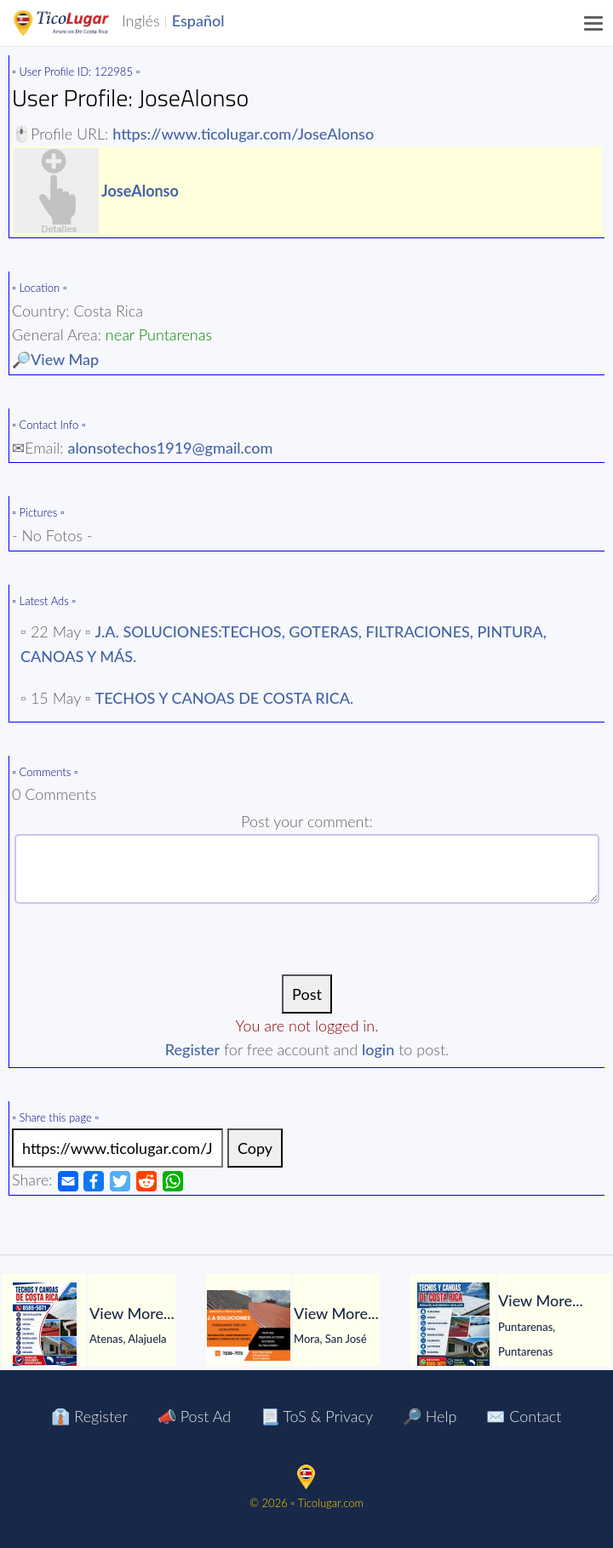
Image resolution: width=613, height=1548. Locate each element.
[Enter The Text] (306, 869)
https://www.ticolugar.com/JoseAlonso (243, 133)
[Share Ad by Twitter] (120, 1179)
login (378, 1049)
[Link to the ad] (117, 1148)
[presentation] (307, 941)
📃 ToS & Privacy (317, 1416)
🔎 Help (429, 1416)
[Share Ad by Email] (68, 1179)
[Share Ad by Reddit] (146, 1179)
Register (192, 1049)
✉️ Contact (523, 1416)
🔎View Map (55, 359)
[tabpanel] (102, 1325)
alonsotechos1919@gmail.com (170, 447)
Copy (255, 1148)
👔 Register (89, 1416)
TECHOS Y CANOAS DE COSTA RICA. (224, 697)
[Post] (307, 994)
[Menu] (594, 23)
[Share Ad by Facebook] (94, 1179)
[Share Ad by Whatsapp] (173, 1179)
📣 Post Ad (194, 1416)
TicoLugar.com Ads (79, 23)
